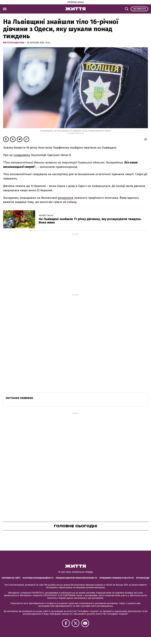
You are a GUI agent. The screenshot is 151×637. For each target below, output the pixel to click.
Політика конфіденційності (38, 578)
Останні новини (19, 398)
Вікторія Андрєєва (14, 42)
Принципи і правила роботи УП (116, 578)
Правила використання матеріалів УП (76, 578)
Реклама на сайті (11, 578)
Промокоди (142, 578)
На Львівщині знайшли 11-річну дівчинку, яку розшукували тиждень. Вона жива (90, 220)
